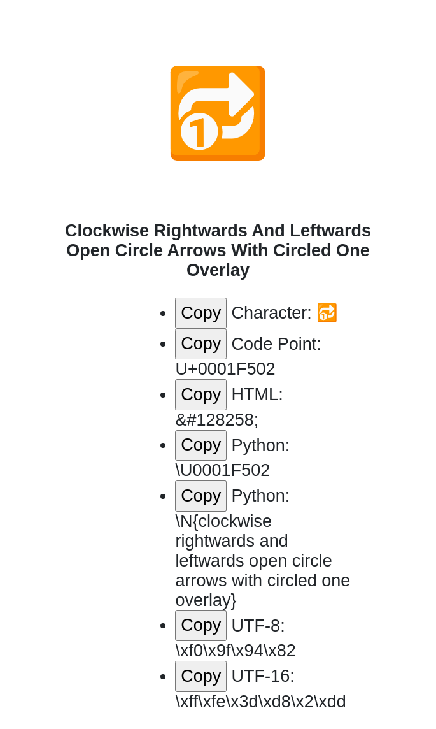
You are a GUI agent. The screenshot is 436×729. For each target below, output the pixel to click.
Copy (201, 312)
